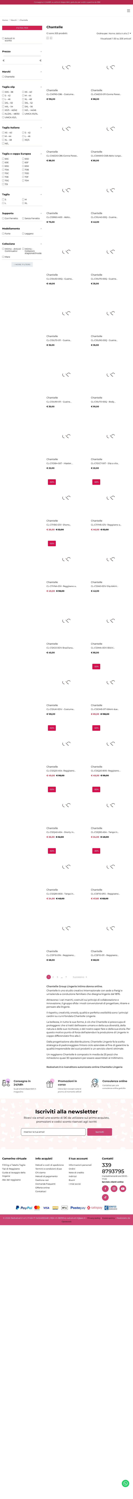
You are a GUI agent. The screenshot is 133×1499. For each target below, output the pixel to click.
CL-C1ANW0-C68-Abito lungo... (106, 155)
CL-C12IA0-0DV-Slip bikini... (104, 586)
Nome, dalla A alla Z (120, 33)
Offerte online (42, 1187)
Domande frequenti (45, 1184)
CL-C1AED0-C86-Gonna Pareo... (62, 155)
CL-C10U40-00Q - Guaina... (104, 217)
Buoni (72, 1180)
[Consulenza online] (111, 1084)
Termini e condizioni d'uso (48, 1168)
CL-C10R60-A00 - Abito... (58, 217)
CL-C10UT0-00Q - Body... (103, 401)
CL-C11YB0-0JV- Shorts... (58, 524)
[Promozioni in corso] (66, 1085)
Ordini (72, 1168)
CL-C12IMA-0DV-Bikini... (103, 647)
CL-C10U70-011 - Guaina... (58, 340)
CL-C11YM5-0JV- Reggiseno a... (106, 524)
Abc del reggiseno (11, 1180)
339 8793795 (113, 1168)
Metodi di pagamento (46, 1176)
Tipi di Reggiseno (11, 1168)
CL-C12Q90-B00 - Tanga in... (60, 893)
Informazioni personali (80, 1165)
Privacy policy (93, 1218)
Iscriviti (100, 1132)
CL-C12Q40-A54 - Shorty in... (60, 832)
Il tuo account (78, 1158)
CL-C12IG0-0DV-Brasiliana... (60, 647)
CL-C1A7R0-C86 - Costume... (60, 94)
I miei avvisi (75, 1184)
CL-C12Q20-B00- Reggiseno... (105, 770)
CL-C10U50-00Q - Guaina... (59, 278)
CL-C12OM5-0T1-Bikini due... (105, 709)
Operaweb (67, 1221)
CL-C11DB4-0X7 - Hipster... (59, 463)
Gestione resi (42, 1180)
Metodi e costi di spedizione (49, 1165)
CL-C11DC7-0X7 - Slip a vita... (105, 463)
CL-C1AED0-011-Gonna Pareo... (106, 94)
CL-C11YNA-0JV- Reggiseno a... (61, 586)
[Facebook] (105, 1188)
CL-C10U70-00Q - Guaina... (104, 278)
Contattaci (40, 1191)
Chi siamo (40, 1172)
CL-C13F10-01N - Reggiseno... (60, 955)
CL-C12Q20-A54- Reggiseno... (61, 770)
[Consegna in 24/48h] (22, 1085)
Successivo (80, 977)
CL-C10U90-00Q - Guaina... (104, 340)
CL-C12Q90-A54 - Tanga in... (105, 832)
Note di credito (76, 1172)
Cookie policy (108, 1218)
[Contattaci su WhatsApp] (126, 1484)
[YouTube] (122, 1188)
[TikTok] (105, 1197)
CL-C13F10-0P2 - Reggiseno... (105, 893)
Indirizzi (73, 1176)
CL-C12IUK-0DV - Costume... (60, 709)
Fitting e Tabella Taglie (13, 1165)
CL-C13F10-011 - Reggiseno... (105, 955)
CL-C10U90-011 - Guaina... (58, 401)
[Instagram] (114, 1188)
